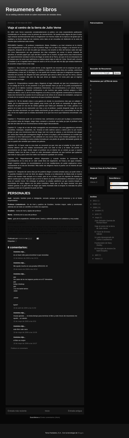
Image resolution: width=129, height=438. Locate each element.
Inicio (47, 411)
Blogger (80, 433)
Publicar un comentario (19, 348)
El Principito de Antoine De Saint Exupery (105, 250)
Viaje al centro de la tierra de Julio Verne (105, 227)
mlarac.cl (93, 182)
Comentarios (117, 188)
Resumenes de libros (31, 9)
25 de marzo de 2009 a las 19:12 (25, 269)
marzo (97, 259)
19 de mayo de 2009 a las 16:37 (25, 343)
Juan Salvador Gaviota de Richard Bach (105, 222)
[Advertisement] (27, 379)
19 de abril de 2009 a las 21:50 (24, 308)
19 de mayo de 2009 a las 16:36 (25, 332)
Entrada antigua (75, 411)
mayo (97, 218)
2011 (95, 201)
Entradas (115, 184)
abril (97, 255)
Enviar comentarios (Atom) (50, 417)
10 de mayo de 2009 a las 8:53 (24, 321)
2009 (95, 204)
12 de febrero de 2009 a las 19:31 (25, 258)
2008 (95, 207)
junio (97, 214)
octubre (98, 211)
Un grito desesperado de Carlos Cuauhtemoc (104, 238)
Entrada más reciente (17, 411)
